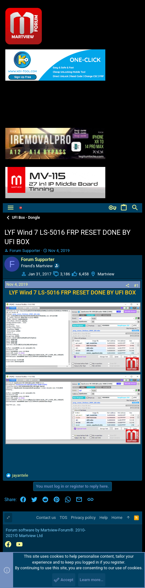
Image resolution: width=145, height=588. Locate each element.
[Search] (135, 208)
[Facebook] (8, 544)
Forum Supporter (25, 250)
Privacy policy (83, 517)
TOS (63, 517)
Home (117, 517)
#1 (136, 285)
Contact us (46, 517)
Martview (106, 274)
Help (103, 517)
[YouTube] (19, 544)
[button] (10, 208)
